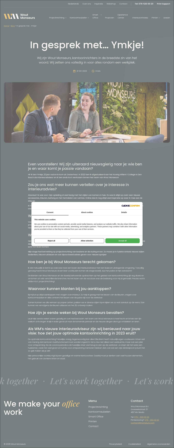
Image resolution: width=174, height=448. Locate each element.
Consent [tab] (50, 212)
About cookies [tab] (87, 212)
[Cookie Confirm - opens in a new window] (131, 206)
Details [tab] (124, 212)
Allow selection (87, 241)
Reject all (51, 241)
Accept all (123, 241)
